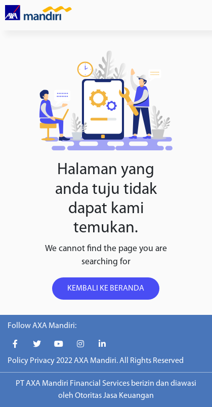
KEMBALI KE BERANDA (105, 288)
